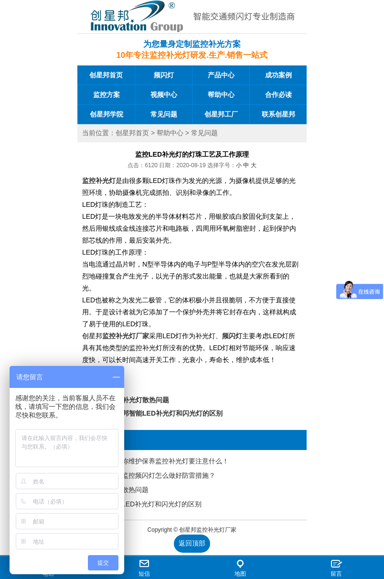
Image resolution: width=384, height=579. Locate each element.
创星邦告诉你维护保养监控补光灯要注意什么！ (158, 461)
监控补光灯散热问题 (139, 400)
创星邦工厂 (221, 114)
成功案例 (278, 75)
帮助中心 (221, 94)
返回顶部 (192, 543)
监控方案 (106, 94)
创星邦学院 (106, 114)
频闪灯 (164, 75)
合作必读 (278, 94)
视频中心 (163, 94)
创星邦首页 (106, 75)
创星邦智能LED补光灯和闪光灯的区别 (166, 413)
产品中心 (221, 75)
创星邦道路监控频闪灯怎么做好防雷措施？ (151, 475)
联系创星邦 (278, 114)
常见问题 (163, 114)
